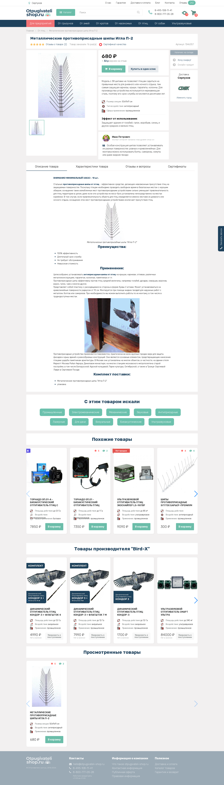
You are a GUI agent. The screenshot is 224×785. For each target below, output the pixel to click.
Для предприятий (40, 23)
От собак (160, 23)
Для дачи (80, 421)
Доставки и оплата (140, 2)
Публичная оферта (123, 772)
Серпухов (35, 3)
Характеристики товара (92, 166)
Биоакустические (131, 421)
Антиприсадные (168, 412)
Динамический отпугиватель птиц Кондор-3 (130, 612)
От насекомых (123, 23)
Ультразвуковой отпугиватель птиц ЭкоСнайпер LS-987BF (131, 502)
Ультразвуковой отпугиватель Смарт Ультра (174, 612)
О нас (108, 2)
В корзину (113, 69)
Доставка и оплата (166, 764)
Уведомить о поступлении (54, 636)
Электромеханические (85, 412)
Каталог (66, 12)
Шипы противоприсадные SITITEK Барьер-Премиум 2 (176, 502)
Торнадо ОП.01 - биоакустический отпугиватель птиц (86, 502)
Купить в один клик (143, 69)
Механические (118, 412)
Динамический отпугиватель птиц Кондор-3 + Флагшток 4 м (45, 612)
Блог (157, 2)
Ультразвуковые (182, 23)
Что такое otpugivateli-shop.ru (130, 764)
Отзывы (187, 3)
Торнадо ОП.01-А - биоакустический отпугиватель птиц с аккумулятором (44, 502)
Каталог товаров (165, 768)
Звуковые (142, 412)
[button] (196, 494)
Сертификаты (177, 166)
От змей (84, 23)
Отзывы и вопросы (138, 166)
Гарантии (121, 2)
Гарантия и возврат (167, 772)
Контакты (170, 2)
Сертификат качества (112, 44)
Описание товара (46, 166)
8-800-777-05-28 (164, 14)
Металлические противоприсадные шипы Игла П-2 (43, 715)
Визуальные (103, 421)
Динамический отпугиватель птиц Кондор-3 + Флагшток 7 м (90, 612)
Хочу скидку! (184, 60)
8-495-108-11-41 (163, 10)
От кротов (102, 23)
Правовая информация (126, 776)
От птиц (143, 23)
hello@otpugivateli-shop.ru (86, 764)
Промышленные (52, 412)
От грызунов (65, 23)
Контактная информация (127, 768)
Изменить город (184, 98)
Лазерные (59, 421)
